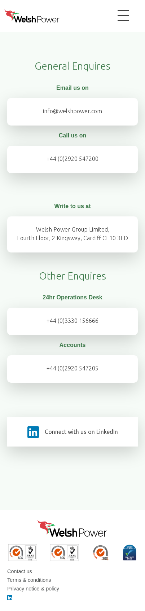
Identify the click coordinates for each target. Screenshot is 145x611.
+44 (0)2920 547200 (72, 158)
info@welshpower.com (72, 111)
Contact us (19, 571)
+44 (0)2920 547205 (72, 368)
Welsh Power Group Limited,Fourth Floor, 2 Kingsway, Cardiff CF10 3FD (72, 233)
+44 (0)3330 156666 (72, 320)
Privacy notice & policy (33, 589)
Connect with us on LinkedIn (81, 431)
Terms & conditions (29, 580)
